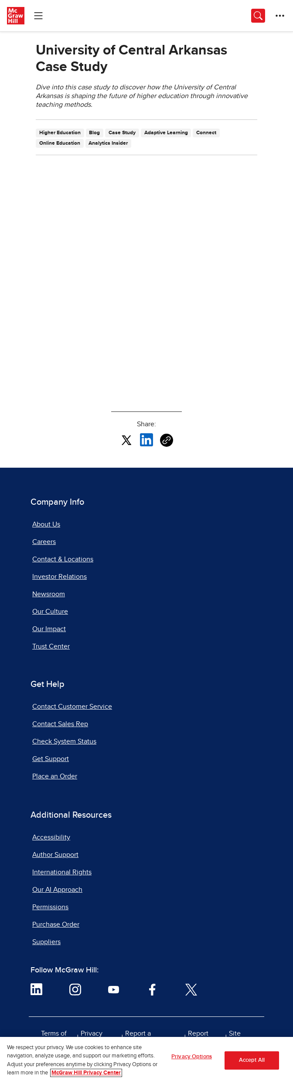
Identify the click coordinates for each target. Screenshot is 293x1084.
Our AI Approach (57, 889)
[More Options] (280, 16)
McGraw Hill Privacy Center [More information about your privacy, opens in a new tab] (86, 1073)
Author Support (55, 854)
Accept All (252, 1060)
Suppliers (46, 941)
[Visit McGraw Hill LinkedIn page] (36, 988)
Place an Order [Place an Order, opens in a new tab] (54, 776)
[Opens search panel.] (258, 16)
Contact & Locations (62, 559)
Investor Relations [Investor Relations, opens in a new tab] (59, 576)
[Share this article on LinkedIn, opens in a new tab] (146, 439)
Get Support (50, 758)
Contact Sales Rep (60, 723)
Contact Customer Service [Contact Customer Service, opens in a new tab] (72, 706)
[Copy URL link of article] (166, 440)
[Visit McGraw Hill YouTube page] (113, 988)
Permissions (50, 907)
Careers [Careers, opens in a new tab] (44, 541)
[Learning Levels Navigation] (38, 16)
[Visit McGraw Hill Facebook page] (152, 988)
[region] (146, 1060)
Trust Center (51, 646)
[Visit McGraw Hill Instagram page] (75, 988)
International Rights (62, 872)
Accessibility (51, 837)
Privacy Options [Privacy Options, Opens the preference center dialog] (191, 1057)
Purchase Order (55, 924)
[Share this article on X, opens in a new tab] (126, 439)
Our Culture (50, 611)
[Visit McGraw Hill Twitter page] (191, 988)
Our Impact (49, 628)
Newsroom (48, 594)
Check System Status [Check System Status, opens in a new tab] (64, 741)
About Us (46, 524)
